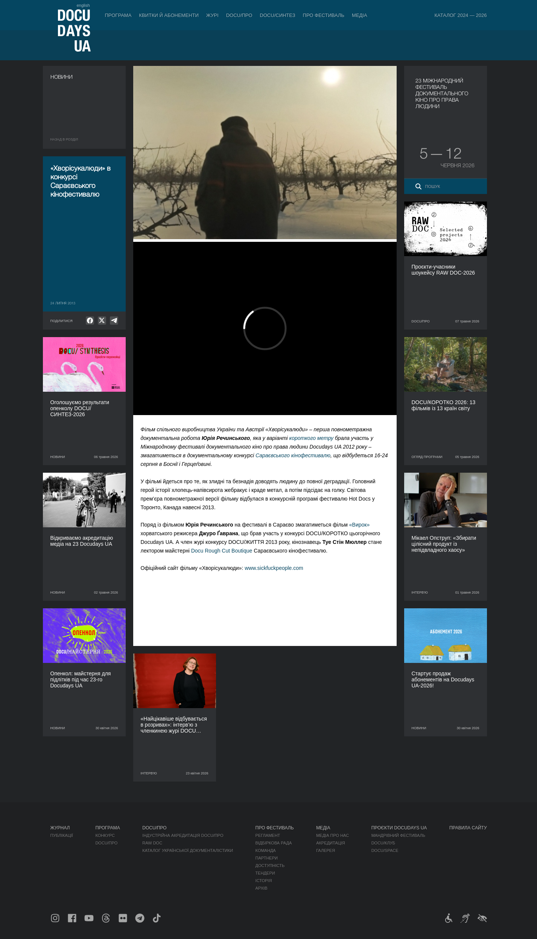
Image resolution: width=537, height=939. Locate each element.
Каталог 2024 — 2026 (460, 15)
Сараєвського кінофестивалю (293, 455)
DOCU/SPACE (385, 850)
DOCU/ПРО (239, 15)
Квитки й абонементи (168, 15)
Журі (212, 15)
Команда (266, 850)
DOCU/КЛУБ (383, 843)
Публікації (61, 835)
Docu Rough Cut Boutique (222, 551)
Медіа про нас (332, 835)
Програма (118, 15)
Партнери (267, 858)
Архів (262, 888)
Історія (264, 880)
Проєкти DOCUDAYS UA (399, 828)
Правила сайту (468, 828)
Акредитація (330, 843)
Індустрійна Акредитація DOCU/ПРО (182, 835)
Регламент (268, 835)
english (83, 5)
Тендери (265, 873)
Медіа (359, 15)
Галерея (325, 850)
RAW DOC (152, 843)
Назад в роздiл (64, 139)
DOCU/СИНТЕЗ (277, 15)
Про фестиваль (324, 15)
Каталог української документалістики (187, 850)
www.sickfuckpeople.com (274, 568)
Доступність (270, 865)
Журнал (60, 828)
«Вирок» (359, 525)
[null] (90, 320)
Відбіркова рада (274, 843)
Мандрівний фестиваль (398, 835)
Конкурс (104, 835)
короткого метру (311, 438)
